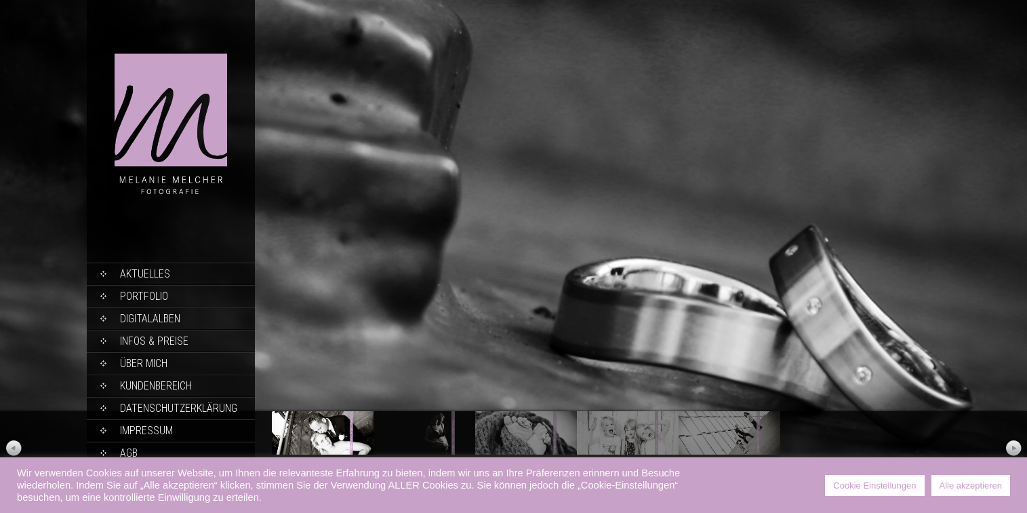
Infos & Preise (154, 341)
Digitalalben (150, 318)
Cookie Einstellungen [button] (874, 485)
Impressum (146, 430)
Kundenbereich (156, 385)
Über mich (143, 363)
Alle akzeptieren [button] (971, 485)
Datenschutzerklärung (178, 408)
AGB (129, 452)
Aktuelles (145, 273)
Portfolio (144, 296)
